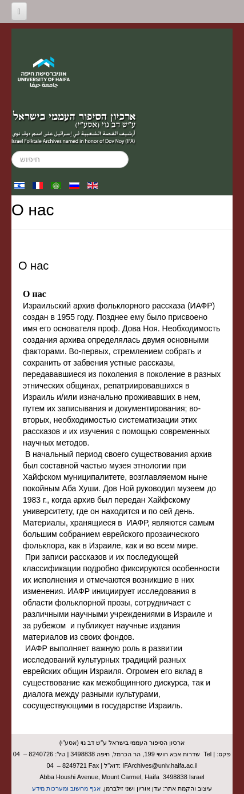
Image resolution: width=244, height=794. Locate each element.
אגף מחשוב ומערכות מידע (66, 788)
